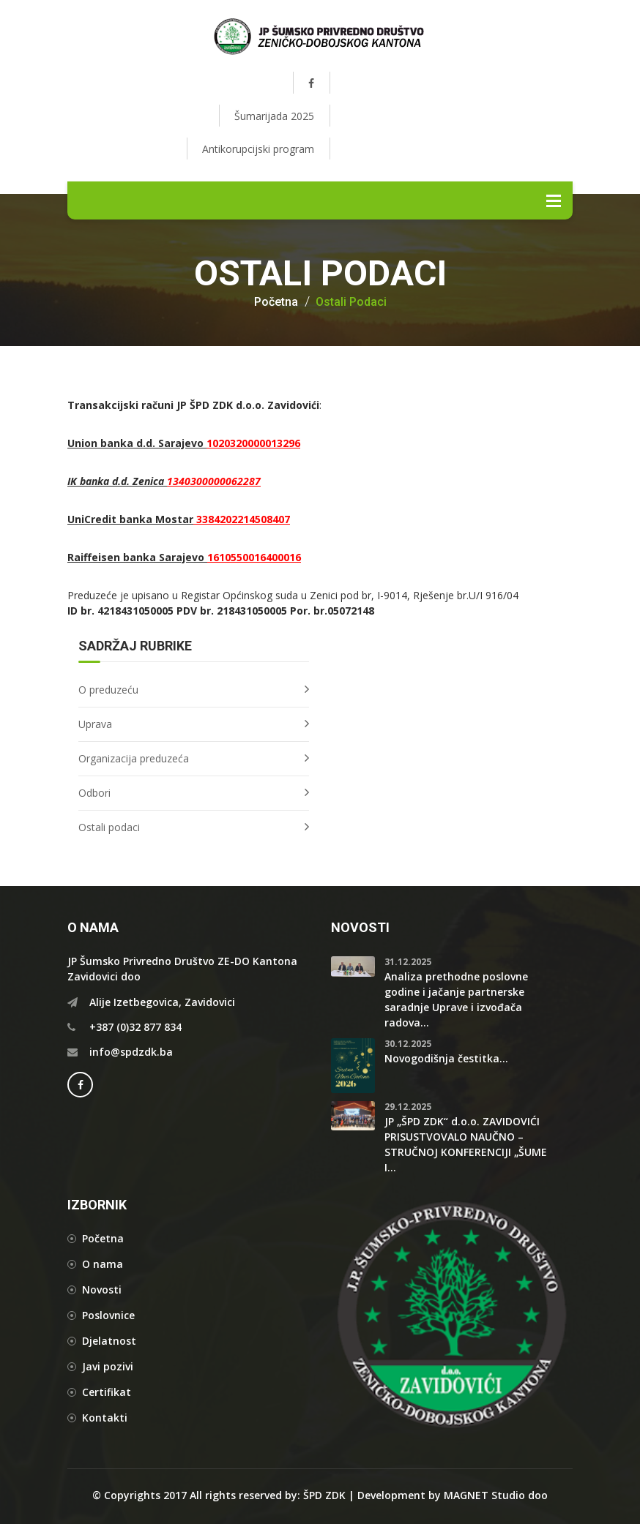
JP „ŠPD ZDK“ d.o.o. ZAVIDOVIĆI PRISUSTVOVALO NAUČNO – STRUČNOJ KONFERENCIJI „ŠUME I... (465, 1144)
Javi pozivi (107, 1366)
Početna (276, 302)
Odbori (94, 793)
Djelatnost (109, 1341)
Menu (553, 200)
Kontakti (104, 1417)
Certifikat (106, 1392)
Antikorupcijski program (258, 149)
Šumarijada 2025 (274, 116)
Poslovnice (108, 1315)
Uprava (95, 724)
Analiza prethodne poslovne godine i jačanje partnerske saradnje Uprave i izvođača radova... (456, 999)
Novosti (102, 1289)
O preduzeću (108, 690)
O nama (102, 1264)
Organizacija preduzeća (133, 758)
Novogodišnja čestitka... (446, 1058)
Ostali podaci (351, 302)
